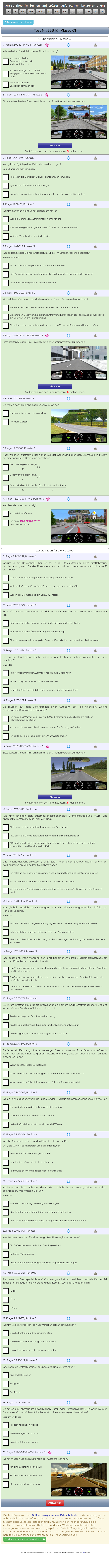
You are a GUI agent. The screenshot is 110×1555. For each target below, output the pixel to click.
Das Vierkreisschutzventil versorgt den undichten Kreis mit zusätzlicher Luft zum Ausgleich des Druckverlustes (58, 969)
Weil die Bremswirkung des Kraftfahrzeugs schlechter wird (41, 577)
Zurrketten (15, 1392)
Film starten (55, 145)
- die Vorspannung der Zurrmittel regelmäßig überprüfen (40, 672)
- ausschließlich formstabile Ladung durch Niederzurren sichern (44, 690)
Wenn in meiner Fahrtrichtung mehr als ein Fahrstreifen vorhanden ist (48, 1073)
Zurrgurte (15, 1383)
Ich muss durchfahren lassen (25, 522)
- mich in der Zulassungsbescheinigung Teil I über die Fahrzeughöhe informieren (53, 923)
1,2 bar (13, 1299)
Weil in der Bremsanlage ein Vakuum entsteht (34, 594)
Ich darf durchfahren (21, 513)
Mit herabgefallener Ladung (25, 1484)
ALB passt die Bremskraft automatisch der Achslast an (39, 827)
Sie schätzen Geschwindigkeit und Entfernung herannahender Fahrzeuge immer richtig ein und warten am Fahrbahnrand (57, 316)
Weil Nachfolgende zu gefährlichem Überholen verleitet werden (44, 227)
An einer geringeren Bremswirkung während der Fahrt (39, 1033)
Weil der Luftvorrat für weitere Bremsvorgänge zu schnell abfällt (44, 586)
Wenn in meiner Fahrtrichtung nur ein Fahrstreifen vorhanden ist (45, 1082)
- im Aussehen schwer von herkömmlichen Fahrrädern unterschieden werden (51, 274)
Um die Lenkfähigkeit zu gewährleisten (31, 1333)
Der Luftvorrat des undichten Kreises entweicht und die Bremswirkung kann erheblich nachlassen (56, 988)
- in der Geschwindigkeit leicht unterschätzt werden (37, 265)
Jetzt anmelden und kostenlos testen (25, 1539)
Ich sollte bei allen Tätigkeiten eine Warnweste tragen (38, 736)
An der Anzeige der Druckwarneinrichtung (32, 1016)
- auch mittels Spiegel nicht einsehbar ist (31, 1162)
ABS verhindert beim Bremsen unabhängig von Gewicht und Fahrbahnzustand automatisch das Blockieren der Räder (52, 844)
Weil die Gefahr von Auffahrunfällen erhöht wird (35, 218)
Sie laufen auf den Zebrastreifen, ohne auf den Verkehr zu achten (44, 307)
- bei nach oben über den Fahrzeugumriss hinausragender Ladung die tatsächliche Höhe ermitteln (57, 941)
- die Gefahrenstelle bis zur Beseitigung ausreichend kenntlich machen (48, 1220)
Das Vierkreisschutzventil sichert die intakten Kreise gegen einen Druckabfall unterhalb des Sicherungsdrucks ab (56, 979)
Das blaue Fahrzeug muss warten (28, 413)
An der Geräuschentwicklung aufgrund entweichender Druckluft (44, 1025)
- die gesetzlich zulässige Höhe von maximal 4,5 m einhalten (42, 932)
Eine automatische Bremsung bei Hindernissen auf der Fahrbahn (45, 623)
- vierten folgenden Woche (24, 1433)
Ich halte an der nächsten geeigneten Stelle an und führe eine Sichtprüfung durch (54, 873)
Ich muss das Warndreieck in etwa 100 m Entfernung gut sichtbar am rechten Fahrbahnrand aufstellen (51, 718)
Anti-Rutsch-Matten (20, 1375)
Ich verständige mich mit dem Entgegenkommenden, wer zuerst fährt (28, 73)
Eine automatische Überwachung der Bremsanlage (37, 631)
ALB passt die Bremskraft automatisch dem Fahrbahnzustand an (44, 835)
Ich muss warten (19, 421)
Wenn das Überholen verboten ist (28, 1065)
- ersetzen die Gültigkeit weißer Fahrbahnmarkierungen (40, 176)
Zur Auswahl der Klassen (18, 22)
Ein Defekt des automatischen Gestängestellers (35, 1245)
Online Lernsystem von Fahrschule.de (54, 1515)
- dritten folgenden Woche (24, 1424)
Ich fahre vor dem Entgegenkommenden (22, 84)
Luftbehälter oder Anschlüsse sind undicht (32, 1115)
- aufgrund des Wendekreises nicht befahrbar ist (36, 1170)
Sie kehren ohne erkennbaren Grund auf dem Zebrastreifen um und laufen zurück (54, 325)
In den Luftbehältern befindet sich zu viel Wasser (36, 1124)
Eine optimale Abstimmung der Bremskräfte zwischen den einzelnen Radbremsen (54, 640)
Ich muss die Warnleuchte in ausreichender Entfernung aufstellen (45, 727)
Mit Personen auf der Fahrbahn (26, 1475)
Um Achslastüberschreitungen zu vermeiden (34, 1350)
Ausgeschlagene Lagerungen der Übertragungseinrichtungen (43, 1262)
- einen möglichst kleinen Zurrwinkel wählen (34, 681)
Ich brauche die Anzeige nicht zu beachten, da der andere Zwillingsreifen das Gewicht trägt (56, 890)
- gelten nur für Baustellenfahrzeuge (29, 185)
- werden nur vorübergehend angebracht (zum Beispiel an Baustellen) (47, 194)
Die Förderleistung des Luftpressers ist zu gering (36, 1107)
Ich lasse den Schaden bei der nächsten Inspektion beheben (42, 881)
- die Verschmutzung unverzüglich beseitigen (34, 1203)
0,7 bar (13, 1308)
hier (84, 1552)
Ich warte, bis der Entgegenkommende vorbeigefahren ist (21, 61)
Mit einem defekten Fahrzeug (26, 1466)
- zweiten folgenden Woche (24, 1442)
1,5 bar (13, 1290)
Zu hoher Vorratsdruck (22, 1254)
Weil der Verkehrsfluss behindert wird (30, 236)
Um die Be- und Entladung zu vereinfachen (33, 1341)
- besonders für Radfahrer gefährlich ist (31, 1153)
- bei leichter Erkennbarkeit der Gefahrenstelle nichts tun (40, 1212)
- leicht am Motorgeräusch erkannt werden (33, 282)
